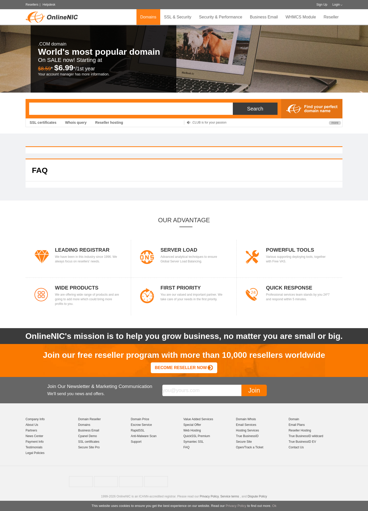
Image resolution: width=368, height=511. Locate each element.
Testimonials (34, 447)
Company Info (35, 419)
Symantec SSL (193, 441)
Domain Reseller (89, 419)
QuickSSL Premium (196, 436)
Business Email (264, 17)
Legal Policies (35, 453)
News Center (34, 436)
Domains (148, 17)
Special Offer (192, 425)
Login (336, 4)
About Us (32, 425)
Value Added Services (198, 419)
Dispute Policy (257, 496)
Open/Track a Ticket (249, 447)
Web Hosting (192, 430)
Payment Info (35, 441)
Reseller (331, 17)
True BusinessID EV (302, 441)
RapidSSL (138, 430)
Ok (274, 506)
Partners (31, 430)
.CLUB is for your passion (209, 122)
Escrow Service (141, 425)
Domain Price (140, 419)
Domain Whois (246, 419)
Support (136, 441)
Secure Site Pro (89, 447)
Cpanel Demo (87, 436)
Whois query (76, 122)
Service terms (229, 496)
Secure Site (244, 441)
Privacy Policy (236, 506)
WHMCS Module (300, 17)
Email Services (246, 425)
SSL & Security (177, 17)
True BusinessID (247, 436)
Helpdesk (48, 4)
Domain (294, 419)
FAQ (186, 447)
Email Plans (297, 425)
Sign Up (321, 4)
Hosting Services (247, 430)
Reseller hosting (109, 122)
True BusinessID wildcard (306, 436)
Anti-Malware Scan (144, 436)
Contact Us (296, 447)
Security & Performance (220, 17)
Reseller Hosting (300, 430)
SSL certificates (43, 122)
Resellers (32, 4)
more (334, 123)
